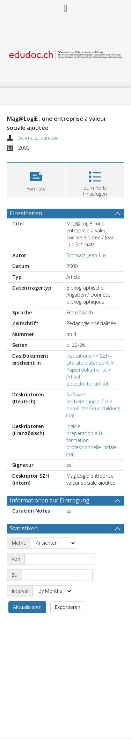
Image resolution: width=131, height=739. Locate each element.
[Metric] (53, 543)
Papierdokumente (86, 369)
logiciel (73, 426)
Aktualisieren (27, 607)
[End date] (57, 575)
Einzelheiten (26, 213)
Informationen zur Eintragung (49, 500)
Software (76, 394)
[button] (36, 179)
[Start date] (59, 559)
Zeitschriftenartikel (87, 383)
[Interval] (52, 591)
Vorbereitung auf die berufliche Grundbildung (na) (93, 408)
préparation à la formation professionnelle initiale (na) (91, 443)
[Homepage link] (65, 53)
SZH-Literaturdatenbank (88, 359)
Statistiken (24, 528)
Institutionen (80, 355)
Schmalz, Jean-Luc (38, 137)
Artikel (73, 376)
